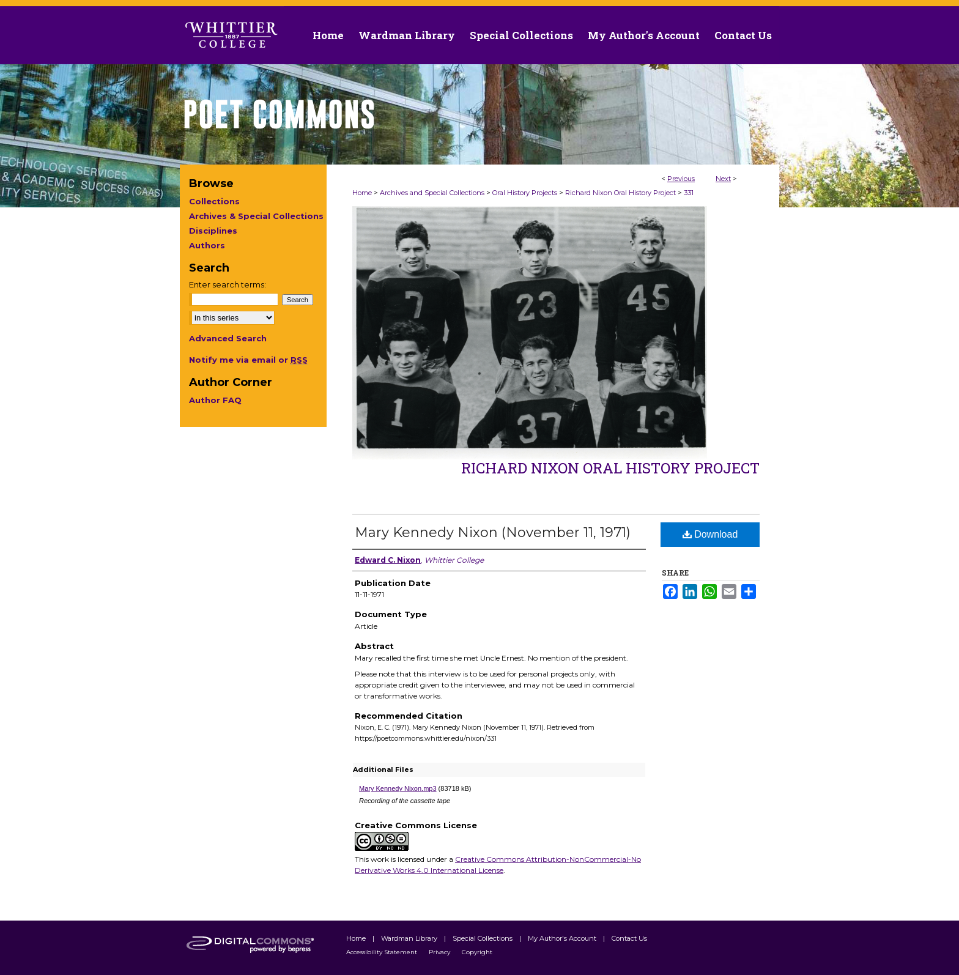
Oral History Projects (524, 192)
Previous (681, 178)
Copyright (477, 952)
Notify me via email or (248, 360)
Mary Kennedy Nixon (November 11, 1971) (493, 532)
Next (723, 178)
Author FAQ (215, 400)
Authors (207, 245)
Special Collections (483, 938)
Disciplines (213, 230)
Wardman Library (410, 938)
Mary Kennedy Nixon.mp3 (398, 788)
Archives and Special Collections (432, 192)
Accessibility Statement (382, 952)
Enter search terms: (227, 284)
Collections (214, 201)
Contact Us (743, 35)
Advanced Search (228, 338)
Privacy (440, 952)
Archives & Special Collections (256, 216)
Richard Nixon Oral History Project (620, 192)
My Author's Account (563, 938)
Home (362, 192)
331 (689, 192)
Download (710, 534)
